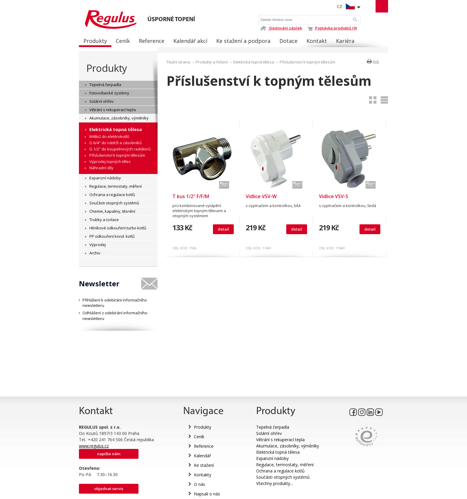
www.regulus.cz (94, 446)
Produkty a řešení (212, 62)
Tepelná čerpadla (272, 427)
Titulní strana (178, 62)
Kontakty (202, 475)
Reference (204, 446)
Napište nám (108, 453)
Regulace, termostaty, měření (285, 464)
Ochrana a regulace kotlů (280, 471)
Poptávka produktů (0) (332, 28)
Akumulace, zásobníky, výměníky (287, 446)
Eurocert (366, 436)
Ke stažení (204, 465)
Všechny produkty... (274, 483)
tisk (376, 61)
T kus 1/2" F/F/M (190, 196)
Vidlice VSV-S (333, 196)
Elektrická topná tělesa (253, 62)
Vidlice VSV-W (261, 196)
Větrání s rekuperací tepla (280, 439)
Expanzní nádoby (272, 458)
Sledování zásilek (281, 28)
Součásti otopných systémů (283, 477)
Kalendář (202, 455)
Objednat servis (108, 488)
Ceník (199, 436)
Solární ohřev (269, 433)
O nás (199, 484)
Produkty (106, 68)
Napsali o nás (207, 494)
